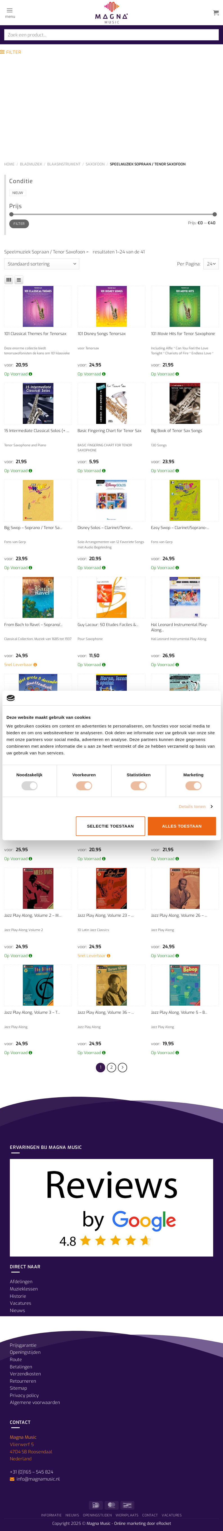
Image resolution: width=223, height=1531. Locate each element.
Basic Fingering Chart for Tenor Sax (109, 430)
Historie (18, 1296)
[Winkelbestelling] (41, 263)
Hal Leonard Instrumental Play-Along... (179, 627)
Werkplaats (127, 1515)
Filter (18, 223)
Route (16, 1360)
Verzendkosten (25, 1374)
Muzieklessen (24, 1289)
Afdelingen (21, 1282)
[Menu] (9, 12)
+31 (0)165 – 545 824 (31, 1472)
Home (9, 164)
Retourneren (23, 1381)
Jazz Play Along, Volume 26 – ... (179, 915)
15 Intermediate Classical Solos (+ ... (36, 430)
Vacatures (20, 1303)
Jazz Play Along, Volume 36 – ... (106, 1012)
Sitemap (18, 1388)
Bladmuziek (31, 164)
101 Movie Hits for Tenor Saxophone (183, 333)
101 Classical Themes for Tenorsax (35, 333)
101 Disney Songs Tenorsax (102, 333)
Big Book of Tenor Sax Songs (176, 430)
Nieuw (17, 193)
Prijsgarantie (23, 1345)
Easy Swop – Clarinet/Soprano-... (180, 527)
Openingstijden (25, 1352)
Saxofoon (95, 164)
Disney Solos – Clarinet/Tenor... (105, 527)
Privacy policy (24, 1395)
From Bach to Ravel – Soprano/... (33, 624)
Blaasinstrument (63, 164)
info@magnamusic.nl (37, 1479)
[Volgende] (122, 1067)
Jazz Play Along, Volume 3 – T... (32, 1012)
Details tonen (192, 806)
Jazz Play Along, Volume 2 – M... (32, 915)
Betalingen (21, 1367)
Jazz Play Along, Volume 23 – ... (106, 915)
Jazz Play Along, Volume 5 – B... (179, 1012)
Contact (150, 1515)
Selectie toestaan (110, 826)
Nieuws (17, 1310)
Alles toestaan (182, 826)
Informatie (51, 1515)
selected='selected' (211, 263)
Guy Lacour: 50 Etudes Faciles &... (108, 624)
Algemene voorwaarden (35, 1402)
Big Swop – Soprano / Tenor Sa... (33, 527)
